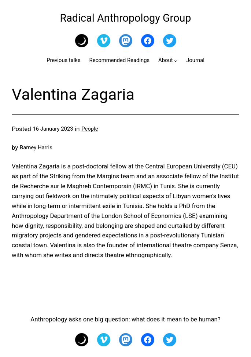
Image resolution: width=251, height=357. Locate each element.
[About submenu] (175, 60)
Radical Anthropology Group (125, 18)
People (89, 128)
